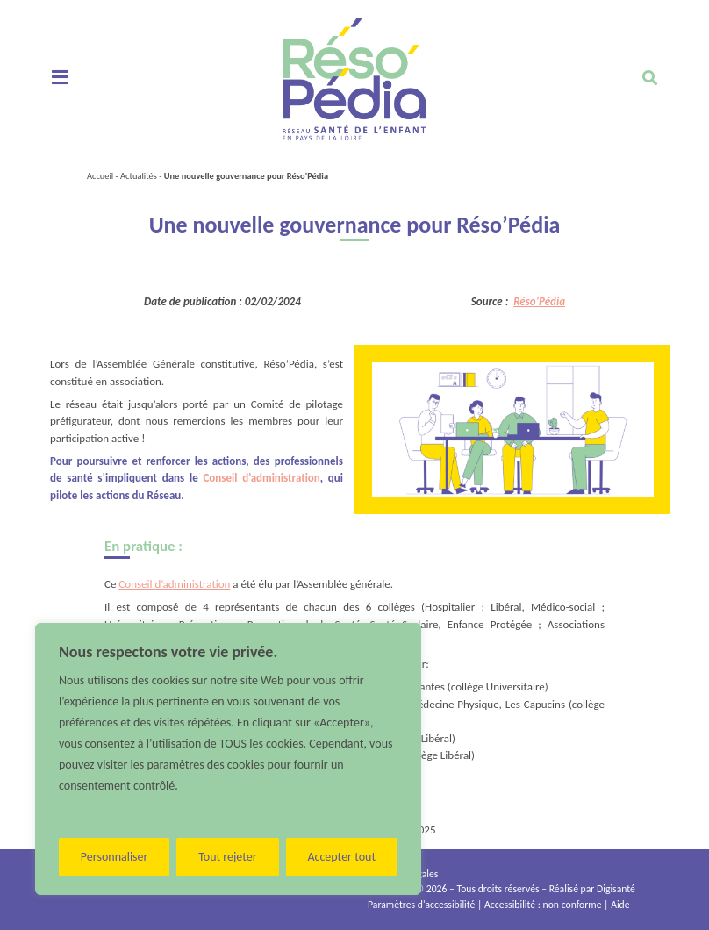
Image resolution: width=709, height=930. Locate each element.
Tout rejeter (227, 856)
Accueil (100, 176)
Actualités (138, 176)
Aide (620, 904)
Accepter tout (341, 856)
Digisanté (616, 889)
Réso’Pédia (539, 301)
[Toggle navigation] (60, 78)
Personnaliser (114, 856)
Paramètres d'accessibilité (421, 904)
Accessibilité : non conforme (542, 904)
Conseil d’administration (261, 477)
